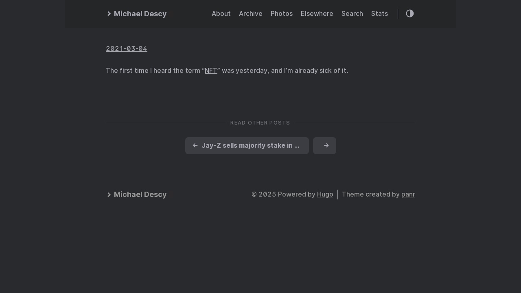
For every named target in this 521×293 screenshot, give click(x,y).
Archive (251, 13)
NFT (211, 70)
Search (352, 13)
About (221, 13)
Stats (379, 13)
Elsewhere (317, 13)
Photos (282, 13)
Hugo (325, 194)
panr (408, 194)
